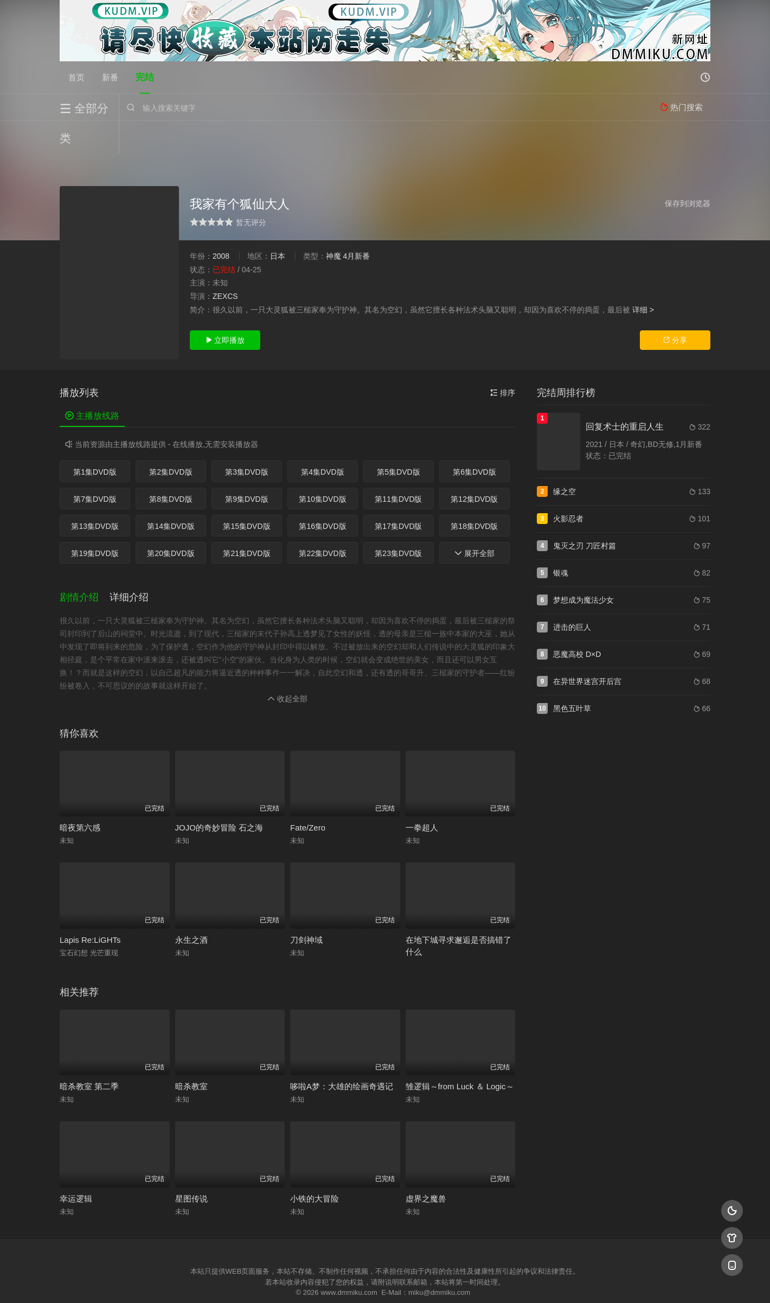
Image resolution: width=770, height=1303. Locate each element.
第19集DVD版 (94, 520)
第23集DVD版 (398, 520)
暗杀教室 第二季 (89, 1053)
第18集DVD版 (474, 493)
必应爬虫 (517, 1282)
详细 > (643, 276)
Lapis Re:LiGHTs (90, 907)
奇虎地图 (429, 1282)
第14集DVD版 (170, 493)
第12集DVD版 (474, 466)
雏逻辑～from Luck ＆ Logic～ (460, 1053)
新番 (110, 77)
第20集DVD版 (170, 520)
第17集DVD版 (398, 493)
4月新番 (356, 223)
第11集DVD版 (398, 466)
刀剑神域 (306, 907)
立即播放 (225, 307)
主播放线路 (92, 383)
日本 (277, 223)
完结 (145, 77)
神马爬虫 (342, 1282)
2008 (221, 223)
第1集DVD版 (94, 439)
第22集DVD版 (322, 520)
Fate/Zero (307, 795)
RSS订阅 (253, 1282)
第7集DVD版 (94, 466)
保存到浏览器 (687, 171)
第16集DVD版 (322, 493)
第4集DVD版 (322, 439)
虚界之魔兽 (426, 1166)
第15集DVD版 (246, 493)
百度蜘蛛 (298, 1282)
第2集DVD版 (170, 439)
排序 (502, 360)
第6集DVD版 (474, 439)
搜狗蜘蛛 (385, 1282)
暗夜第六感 (80, 795)
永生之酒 (191, 907)
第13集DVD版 (94, 493)
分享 (675, 307)
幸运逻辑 (76, 1166)
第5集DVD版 (398, 439)
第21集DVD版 (246, 520)
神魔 (333, 223)
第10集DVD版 (322, 466)
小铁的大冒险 (314, 1166)
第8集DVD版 (170, 466)
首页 (76, 77)
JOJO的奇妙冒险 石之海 (219, 795)
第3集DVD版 (246, 439)
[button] (85, 565)
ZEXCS (225, 263)
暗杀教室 (191, 1053)
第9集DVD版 (246, 466)
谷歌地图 (473, 1282)
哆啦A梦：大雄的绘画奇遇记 (341, 1053)
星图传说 (191, 1166)
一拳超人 (422, 795)
